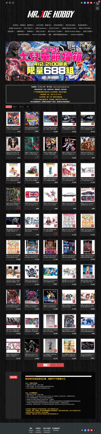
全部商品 (38, 428)
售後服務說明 (46, 432)
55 (56, 365)
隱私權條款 (56, 430)
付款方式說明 (47, 428)
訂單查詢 (38, 430)
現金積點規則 (56, 428)
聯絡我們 (31, 430)
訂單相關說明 (38, 432)
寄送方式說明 (46, 430)
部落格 (31, 432)
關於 (31, 428)
